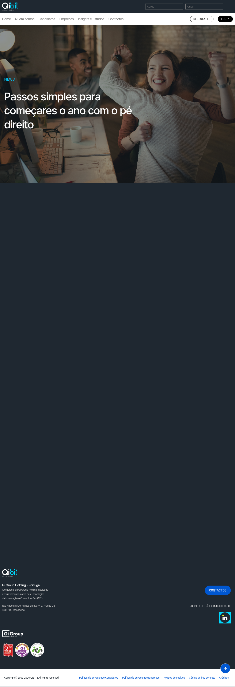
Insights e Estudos (91, 19)
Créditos (224, 677)
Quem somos (24, 19)
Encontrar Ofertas (230, 6)
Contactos (116, 19)
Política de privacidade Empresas (140, 677)
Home (6, 19)
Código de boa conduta (202, 677)
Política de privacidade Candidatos (98, 677)
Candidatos (47, 19)
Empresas (66, 19)
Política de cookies (174, 677)
